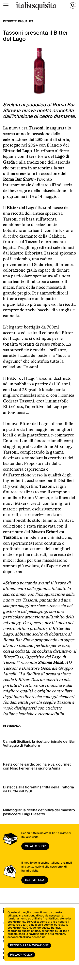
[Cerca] (73, 5)
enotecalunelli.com (54, 440)
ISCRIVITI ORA (34, 880)
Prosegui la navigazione (29, 945)
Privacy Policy (21, 954)
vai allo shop (35, 846)
